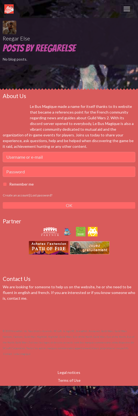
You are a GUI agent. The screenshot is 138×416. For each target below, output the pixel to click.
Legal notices (69, 372)
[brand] (10, 9)
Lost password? (41, 195)
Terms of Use (69, 380)
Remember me (21, 184)
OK (69, 205)
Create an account (16, 195)
